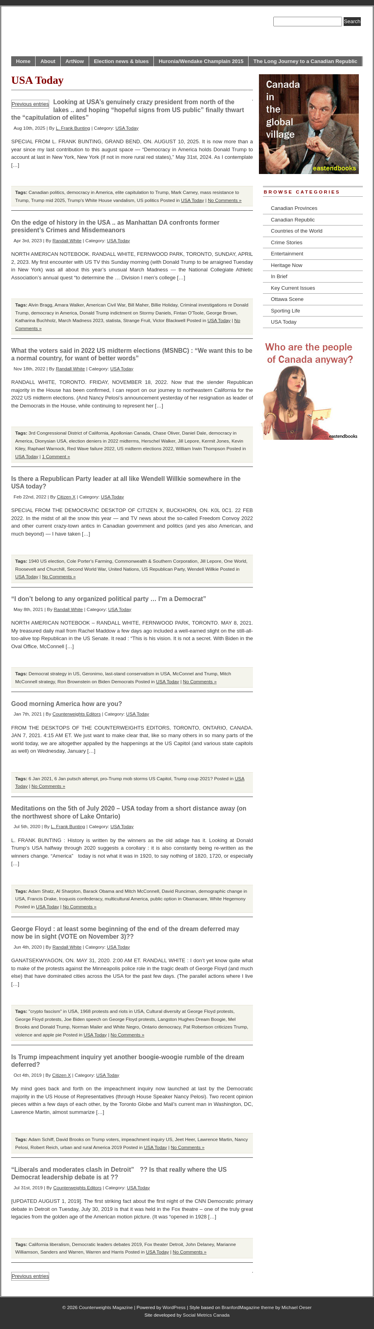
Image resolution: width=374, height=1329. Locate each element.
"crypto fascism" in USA (53, 1011)
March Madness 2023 (80, 320)
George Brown (221, 312)
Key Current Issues (293, 288)
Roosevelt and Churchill (39, 569)
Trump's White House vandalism (101, 200)
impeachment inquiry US (146, 1139)
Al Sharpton (68, 891)
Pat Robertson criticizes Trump (215, 1026)
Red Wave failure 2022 (90, 448)
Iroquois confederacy (80, 898)
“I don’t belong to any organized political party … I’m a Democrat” (108, 598)
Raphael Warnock (46, 448)
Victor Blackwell (169, 320)
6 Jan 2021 (40, 778)
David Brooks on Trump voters (87, 1139)
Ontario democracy (161, 1026)
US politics (148, 200)
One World (235, 561)
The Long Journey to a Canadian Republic (305, 61)
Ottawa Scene (287, 299)
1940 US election (46, 561)
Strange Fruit (136, 320)
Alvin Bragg (40, 304)
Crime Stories (286, 242)
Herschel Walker (158, 440)
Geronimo (92, 673)
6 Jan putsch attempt (76, 778)
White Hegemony (228, 898)
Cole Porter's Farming (89, 561)
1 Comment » (56, 456)
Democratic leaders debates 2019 (107, 1244)
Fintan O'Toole (188, 312)
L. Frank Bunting (73, 128)
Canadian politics (46, 192)
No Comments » (224, 200)
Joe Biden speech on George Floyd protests (109, 1019)
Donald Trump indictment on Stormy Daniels (125, 312)
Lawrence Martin (214, 1139)
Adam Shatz (41, 891)
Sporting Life (285, 311)
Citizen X (66, 496)
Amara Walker (69, 304)
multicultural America (126, 898)
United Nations (123, 569)
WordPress (174, 1307)
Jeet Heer (185, 1139)
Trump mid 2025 (48, 200)
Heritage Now (286, 265)
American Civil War (105, 304)
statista (113, 320)
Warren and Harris (105, 1251)
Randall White (67, 240)
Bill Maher (138, 304)
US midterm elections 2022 (145, 448)
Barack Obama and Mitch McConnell (121, 891)
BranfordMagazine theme (248, 1307)
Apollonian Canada (130, 432)
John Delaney (200, 1244)
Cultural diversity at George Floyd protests (189, 1011)
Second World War (86, 569)
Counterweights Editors (76, 713)
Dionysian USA (50, 440)
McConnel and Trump (195, 673)
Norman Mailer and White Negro (105, 1026)
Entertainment (287, 254)
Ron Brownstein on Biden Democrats (96, 681)
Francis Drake (42, 898)
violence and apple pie (38, 1034)
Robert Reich (44, 1147)
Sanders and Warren (61, 1251)
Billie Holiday (164, 304)
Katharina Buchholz (35, 320)
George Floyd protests (38, 1019)
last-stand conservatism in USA (137, 673)
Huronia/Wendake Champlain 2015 (201, 61)
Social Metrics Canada (206, 1314)
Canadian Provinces (294, 208)
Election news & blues (121, 61)
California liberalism (49, 1244)
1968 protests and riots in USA (112, 1011)
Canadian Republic (293, 220)
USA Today (127, 128)
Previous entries (30, 104)
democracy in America (90, 192)
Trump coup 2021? (193, 778)
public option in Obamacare (178, 898)
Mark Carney (184, 192)
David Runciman (179, 891)
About (48, 61)
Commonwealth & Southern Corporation (156, 561)
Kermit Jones (215, 440)
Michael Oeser (297, 1307)
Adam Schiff (41, 1139)
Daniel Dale (194, 432)
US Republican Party (163, 569)
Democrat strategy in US (54, 673)
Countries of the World (296, 231)
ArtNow (75, 61)
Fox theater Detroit (163, 1244)
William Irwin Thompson (200, 448)
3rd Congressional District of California (68, 432)
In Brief (279, 276)
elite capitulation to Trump (142, 192)
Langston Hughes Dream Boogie (192, 1019)
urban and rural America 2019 (91, 1147)
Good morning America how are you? (66, 703)
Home (23, 61)
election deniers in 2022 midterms (104, 440)
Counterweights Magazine (106, 1307)
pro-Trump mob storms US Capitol (135, 778)
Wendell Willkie (203, 569)
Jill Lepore (188, 440)
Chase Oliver (166, 432)
